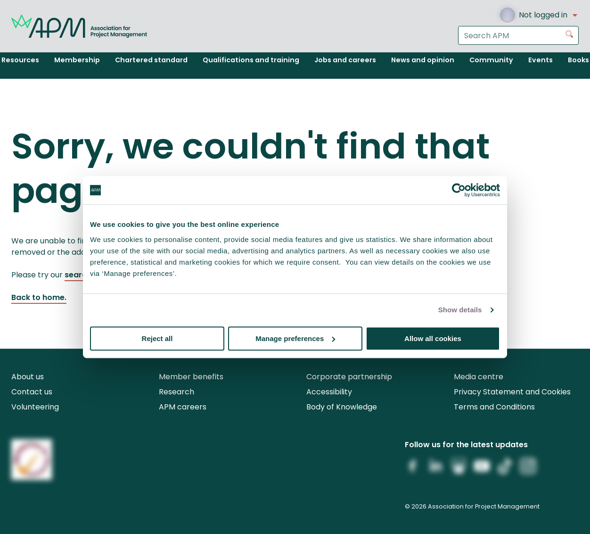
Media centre (478, 376)
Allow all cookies (432, 338)
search (78, 274)
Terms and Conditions (494, 406)
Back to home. (38, 297)
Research (176, 391)
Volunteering (35, 406)
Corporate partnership (349, 376)
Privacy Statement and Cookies (512, 391)
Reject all (157, 338)
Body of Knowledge (341, 406)
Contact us (31, 391)
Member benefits (191, 376)
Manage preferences (295, 338)
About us (27, 376)
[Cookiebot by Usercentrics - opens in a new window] (459, 190)
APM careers (182, 406)
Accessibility (329, 391)
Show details (460, 310)
